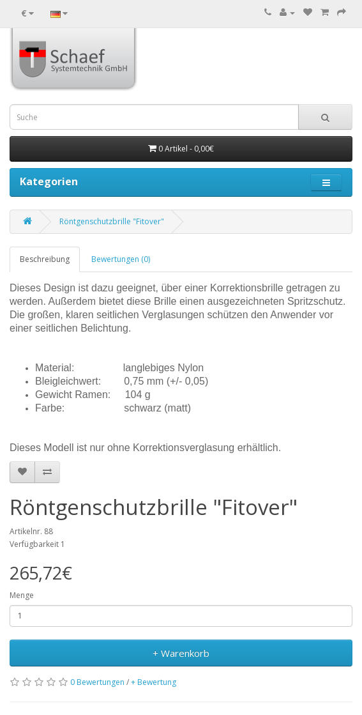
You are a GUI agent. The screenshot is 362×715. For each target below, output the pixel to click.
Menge (22, 595)
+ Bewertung (153, 682)
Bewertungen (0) (120, 259)
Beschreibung (45, 259)
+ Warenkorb (181, 653)
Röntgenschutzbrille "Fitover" (111, 221)
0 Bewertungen (97, 682)
